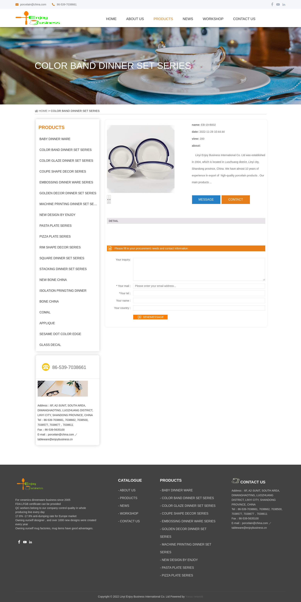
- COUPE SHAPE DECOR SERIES (184, 513)
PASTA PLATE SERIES (56, 225)
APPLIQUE (47, 323)
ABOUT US (135, 19)
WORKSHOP (213, 19)
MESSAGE (206, 199)
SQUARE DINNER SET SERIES (62, 258)
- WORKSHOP (128, 513)
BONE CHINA (49, 301)
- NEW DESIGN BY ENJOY (179, 560)
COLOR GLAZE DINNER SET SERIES (66, 160)
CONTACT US (244, 19)
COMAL (45, 312)
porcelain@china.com (33, 4)
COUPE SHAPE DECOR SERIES (63, 171)
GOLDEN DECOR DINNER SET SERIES (68, 193)
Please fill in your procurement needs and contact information (151, 248)
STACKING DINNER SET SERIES (63, 269)
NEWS (188, 19)
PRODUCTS (163, 19)
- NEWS (123, 505)
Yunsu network (194, 596)
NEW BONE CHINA (53, 279)
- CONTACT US (129, 521)
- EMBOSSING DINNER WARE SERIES (187, 521)
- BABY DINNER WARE (176, 490)
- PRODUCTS (127, 498)
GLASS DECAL (50, 344)
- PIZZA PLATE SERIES (176, 575)
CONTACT (235, 199)
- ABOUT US (127, 490)
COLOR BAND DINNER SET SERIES (66, 149)
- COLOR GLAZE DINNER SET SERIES (188, 505)
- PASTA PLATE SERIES (177, 567)
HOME (43, 110)
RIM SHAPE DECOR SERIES (60, 247)
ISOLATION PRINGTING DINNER (63, 290)
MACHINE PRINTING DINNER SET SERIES (69, 204)
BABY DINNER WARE (55, 139)
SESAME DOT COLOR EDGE (60, 334)
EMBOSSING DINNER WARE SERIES (66, 182)
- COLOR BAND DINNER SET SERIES (187, 498)
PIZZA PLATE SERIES (55, 236)
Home (111, 19)
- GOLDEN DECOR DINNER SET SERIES (183, 532)
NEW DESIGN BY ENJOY (57, 214)
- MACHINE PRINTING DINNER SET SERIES (185, 548)
